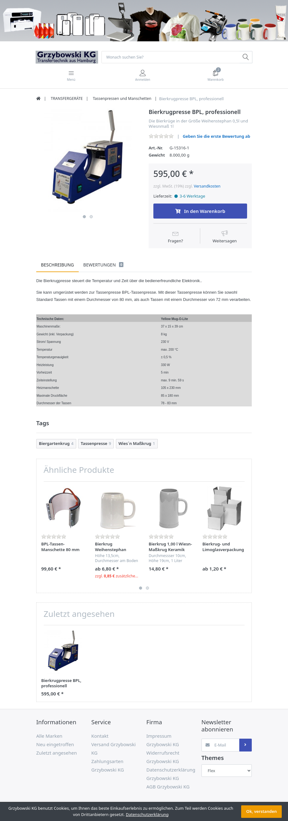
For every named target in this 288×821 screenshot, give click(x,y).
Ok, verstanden (261, 811)
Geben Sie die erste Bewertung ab (216, 136)
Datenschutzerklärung (147, 814)
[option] (87, 160)
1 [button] (84, 217)
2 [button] (91, 217)
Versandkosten (207, 186)
